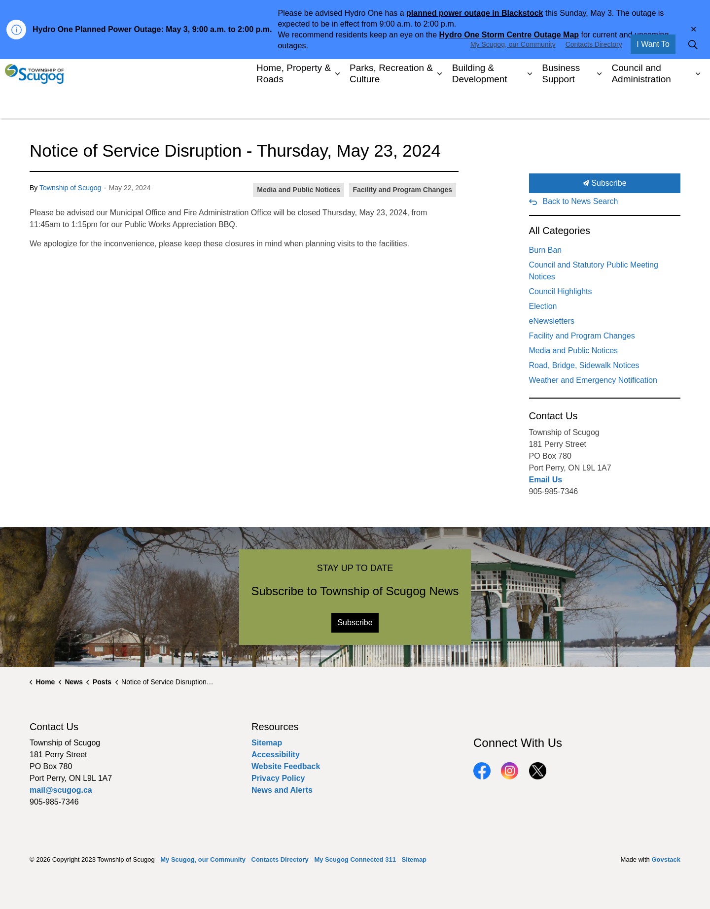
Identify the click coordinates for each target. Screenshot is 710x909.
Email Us (546, 479)
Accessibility (275, 754)
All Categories (560, 230)
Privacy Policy (278, 778)
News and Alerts (282, 790)
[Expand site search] (693, 74)
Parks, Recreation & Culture (391, 103)
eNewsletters (551, 321)
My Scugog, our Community (513, 74)
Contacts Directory (594, 74)
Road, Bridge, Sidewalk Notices (584, 365)
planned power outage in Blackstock (474, 13)
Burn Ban (545, 250)
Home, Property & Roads (293, 103)
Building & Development (479, 103)
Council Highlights (560, 291)
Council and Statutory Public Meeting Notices (593, 271)
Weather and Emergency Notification (593, 380)
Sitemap (266, 743)
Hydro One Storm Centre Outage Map (509, 35)
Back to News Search (580, 201)
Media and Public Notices (298, 190)
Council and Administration (641, 103)
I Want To (653, 74)
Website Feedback (285, 766)
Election (543, 306)
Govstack (665, 859)
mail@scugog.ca (61, 790)
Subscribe (605, 183)
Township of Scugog (70, 188)
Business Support (561, 103)
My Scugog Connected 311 (354, 859)
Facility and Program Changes (403, 190)
